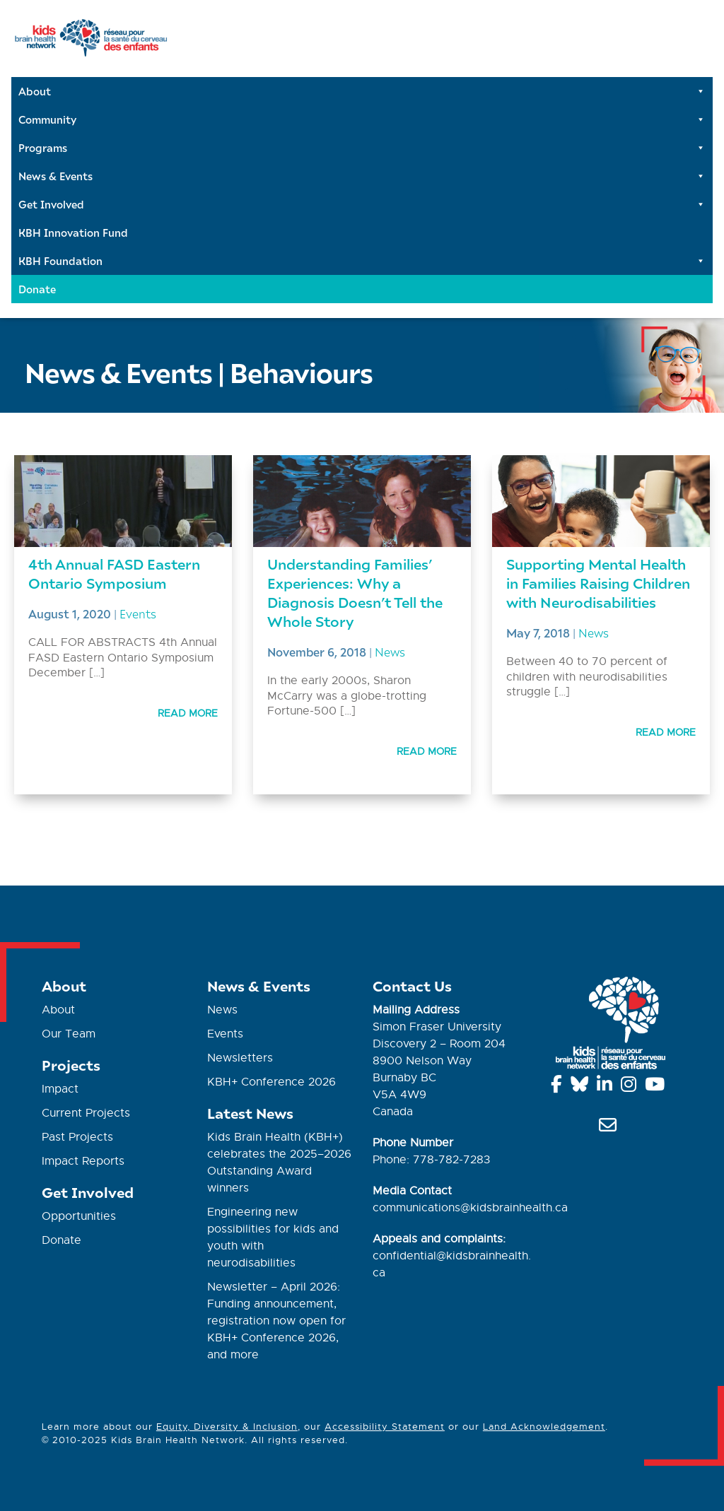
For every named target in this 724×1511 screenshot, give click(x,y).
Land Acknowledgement (544, 1427)
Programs (362, 148)
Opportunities (79, 1216)
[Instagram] (631, 1087)
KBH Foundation (362, 261)
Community (362, 119)
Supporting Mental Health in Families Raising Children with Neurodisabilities (598, 583)
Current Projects (86, 1113)
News (390, 652)
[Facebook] (559, 1087)
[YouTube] (657, 1087)
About (362, 91)
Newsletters (240, 1058)
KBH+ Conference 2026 (271, 1082)
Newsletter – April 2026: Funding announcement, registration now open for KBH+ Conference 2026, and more (276, 1321)
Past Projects (77, 1137)
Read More (188, 713)
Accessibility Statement (385, 1427)
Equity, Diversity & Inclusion (227, 1427)
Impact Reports (83, 1161)
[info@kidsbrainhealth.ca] (610, 1128)
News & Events (362, 176)
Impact (60, 1089)
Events (137, 613)
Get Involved (362, 204)
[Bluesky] (582, 1087)
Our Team (68, 1034)
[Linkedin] (607, 1087)
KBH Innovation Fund (73, 232)
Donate (37, 289)
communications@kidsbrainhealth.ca (470, 1208)
